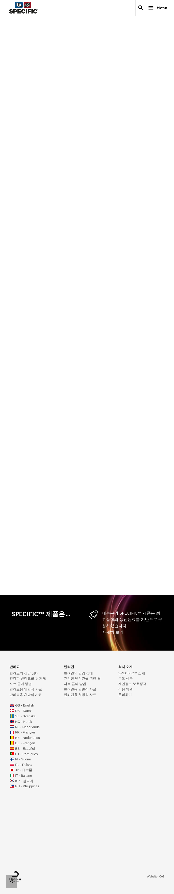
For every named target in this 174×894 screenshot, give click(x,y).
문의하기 (125, 696)
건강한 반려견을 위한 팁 (82, 680)
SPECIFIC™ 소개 (131, 675)
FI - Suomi (23, 761)
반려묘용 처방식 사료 (26, 696)
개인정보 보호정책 (132, 685)
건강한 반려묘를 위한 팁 (28, 680)
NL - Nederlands (27, 729)
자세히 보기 (112, 634)
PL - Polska (23, 766)
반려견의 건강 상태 (78, 675)
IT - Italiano (23, 777)
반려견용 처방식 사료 (80, 696)
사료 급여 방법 (21, 685)
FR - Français (25, 734)
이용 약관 (125, 691)
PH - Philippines (27, 788)
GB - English (24, 707)
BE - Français (25, 745)
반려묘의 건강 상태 (24, 675)
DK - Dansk (23, 712)
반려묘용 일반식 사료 (26, 691)
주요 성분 (125, 680)
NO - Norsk (23, 723)
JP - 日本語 (23, 772)
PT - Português (26, 756)
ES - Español (25, 750)
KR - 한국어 (24, 783)
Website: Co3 (155, 878)
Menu (152, 8)
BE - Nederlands (27, 739)
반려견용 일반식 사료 (80, 691)
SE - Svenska (25, 718)
